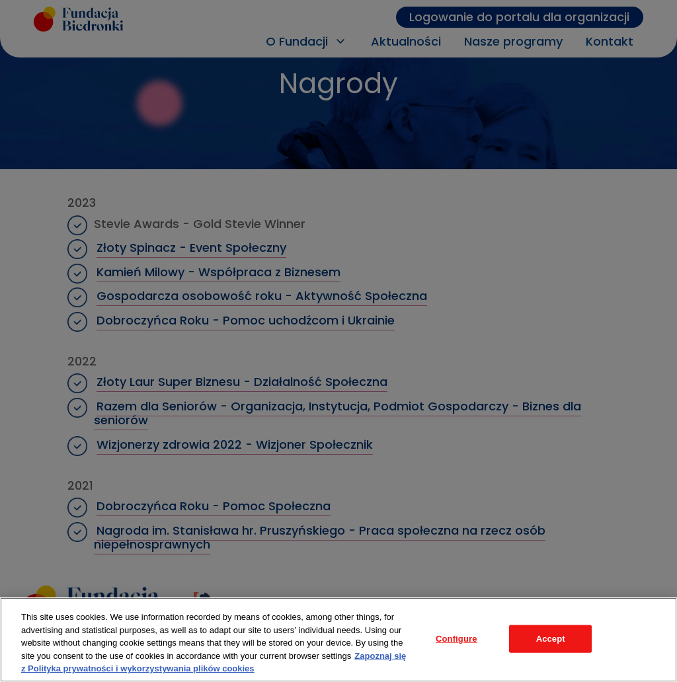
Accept (550, 639)
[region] (338, 639)
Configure (456, 639)
